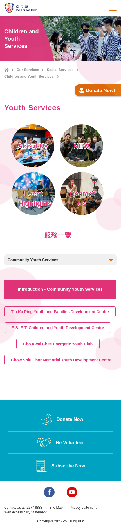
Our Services (27, 70)
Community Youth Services (61, 260)
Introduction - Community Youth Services (60, 289)
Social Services (60, 70)
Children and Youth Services (29, 76)
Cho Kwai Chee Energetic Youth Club (58, 343)
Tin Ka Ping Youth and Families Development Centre (60, 311)
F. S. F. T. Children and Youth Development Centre (58, 327)
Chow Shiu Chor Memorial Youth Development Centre (61, 360)
